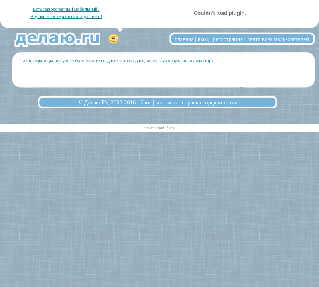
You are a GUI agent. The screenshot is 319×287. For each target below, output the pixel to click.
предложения (221, 102)
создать (108, 60)
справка (191, 102)
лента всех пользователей (278, 39)
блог (145, 102)
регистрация (228, 39)
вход (203, 39)
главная (184, 39)
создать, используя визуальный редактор (170, 60)
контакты (167, 102)
